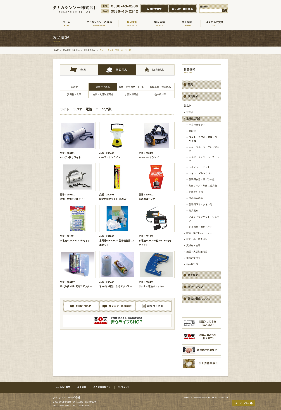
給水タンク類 (196, 192)
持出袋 (192, 131)
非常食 (74, 87)
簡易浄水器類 (196, 198)
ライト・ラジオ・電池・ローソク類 (204, 139)
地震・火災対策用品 (102, 94)
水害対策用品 (132, 94)
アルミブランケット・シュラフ (204, 218)
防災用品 (193, 96)
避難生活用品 (103, 87)
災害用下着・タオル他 (200, 204)
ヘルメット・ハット (199, 167)
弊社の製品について (199, 298)
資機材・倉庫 (74, 94)
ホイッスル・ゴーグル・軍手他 (204, 149)
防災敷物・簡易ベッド (200, 226)
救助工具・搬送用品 (160, 87)
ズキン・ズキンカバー (200, 173)
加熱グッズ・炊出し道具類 (203, 185)
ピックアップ (195, 286)
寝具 (190, 84)
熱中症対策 (160, 94)
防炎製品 (193, 274)
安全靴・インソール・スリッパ (204, 159)
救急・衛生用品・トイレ (131, 87)
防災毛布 (193, 210)
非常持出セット (197, 124)
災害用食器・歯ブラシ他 (202, 179)
